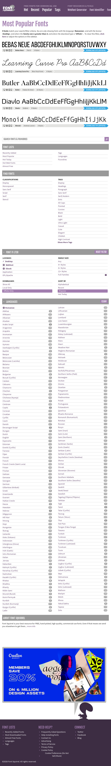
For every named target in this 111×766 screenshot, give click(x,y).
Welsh (60, 597)
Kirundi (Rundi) (9, 594)
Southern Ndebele (66, 477)
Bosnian (6, 368)
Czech (5, 421)
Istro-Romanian (9, 554)
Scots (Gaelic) (64, 447)
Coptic (5, 407)
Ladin (5, 610)
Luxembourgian (65, 324)
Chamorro (7, 387)
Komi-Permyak (9, 597)
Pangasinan (63, 391)
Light (60, 219)
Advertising (46, 741)
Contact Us (46, 738)
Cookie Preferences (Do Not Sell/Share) (57, 754)
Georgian (6, 481)
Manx (60, 341)
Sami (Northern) (65, 437)
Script (5, 193)
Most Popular (8, 156)
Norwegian (62, 377)
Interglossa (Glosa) (11, 544)
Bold (60, 216)
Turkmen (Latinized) (66, 544)
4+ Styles (62, 265)
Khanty (6, 587)
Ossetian (61, 387)
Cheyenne (7, 394)
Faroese (6, 451)
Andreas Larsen (29, 126)
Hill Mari (6, 517)
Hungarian (7, 527)
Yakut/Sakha (63, 603)
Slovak (61, 467)
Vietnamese (63, 577)
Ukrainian (62, 557)
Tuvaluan (62, 547)
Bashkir (6, 351)
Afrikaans (7, 314)
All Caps (61, 203)
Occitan (61, 381)
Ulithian (61, 560)
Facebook (81, 735)
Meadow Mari (63, 347)
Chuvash (6, 401)
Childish (61, 236)
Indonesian (7, 540)
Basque (6, 354)
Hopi (5, 524)
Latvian (61, 307)
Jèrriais (6, 560)
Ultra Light (62, 223)
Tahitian (61, 500)
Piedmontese (64, 397)
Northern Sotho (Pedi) (67, 374)
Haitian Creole (9, 501)
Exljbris (25, 108)
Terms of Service (48, 744)
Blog (79, 738)
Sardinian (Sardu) (65, 444)
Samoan (61, 440)
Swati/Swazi (63, 490)
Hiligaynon (7, 514)
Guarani (6, 497)
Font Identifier (97, 9)
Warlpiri (61, 593)
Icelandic (6, 534)
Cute (60, 229)
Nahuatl (61, 364)
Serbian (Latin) (64, 450)
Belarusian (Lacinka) (11, 361)
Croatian (6, 414)
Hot (26, 10)
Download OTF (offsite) (95, 50)
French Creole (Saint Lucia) (14, 464)
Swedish (61, 494)
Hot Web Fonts (9, 163)
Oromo (61, 384)
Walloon (61, 590)
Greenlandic (8, 494)
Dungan (6, 431)
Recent (35, 10)
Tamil (60, 507)
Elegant (61, 233)
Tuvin (60, 550)
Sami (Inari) (63, 430)
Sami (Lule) (63, 434)
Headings (62, 186)
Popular (47, 10)
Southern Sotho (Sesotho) (69, 480)
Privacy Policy (47, 747)
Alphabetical (63, 284)
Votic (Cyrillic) (64, 583)
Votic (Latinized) (65, 587)
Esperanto (7, 441)
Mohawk (61, 357)
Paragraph (62, 189)
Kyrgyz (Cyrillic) (9, 607)
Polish (60, 400)
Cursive (61, 209)
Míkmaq (61, 354)
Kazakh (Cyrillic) (9, 577)
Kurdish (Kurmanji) (11, 604)
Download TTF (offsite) (96, 126)
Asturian (6, 341)
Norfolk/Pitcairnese (66, 371)
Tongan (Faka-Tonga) (67, 527)
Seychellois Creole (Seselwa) (70, 457)
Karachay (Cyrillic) (10, 570)
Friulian (6, 471)
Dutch (5, 434)
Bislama (6, 364)
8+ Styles (62, 268)
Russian (61, 424)
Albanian (6, 318)
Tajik (60, 504)
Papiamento (63, 394)
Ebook (7, 268)
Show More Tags (65, 242)
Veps (60, 573)
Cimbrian (6, 404)
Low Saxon (62, 321)
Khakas (6, 580)
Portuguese (63, 404)
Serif (4, 196)
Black (60, 213)
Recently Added (9, 153)
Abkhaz (6, 311)
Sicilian (61, 464)
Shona (61, 460)
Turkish (61, 534)
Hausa (5, 504)
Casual (61, 226)
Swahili (61, 487)
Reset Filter (101, 252)
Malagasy (62, 331)
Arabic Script (8, 324)
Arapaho (6, 331)
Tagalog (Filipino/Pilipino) (69, 497)
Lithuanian (62, 311)
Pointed (61, 206)
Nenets (61, 367)
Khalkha (6, 584)
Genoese (6, 477)
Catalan (6, 381)
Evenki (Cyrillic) (9, 447)
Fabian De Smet (28, 90)
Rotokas (61, 420)
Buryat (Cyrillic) (9, 377)
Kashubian (7, 574)
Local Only (7, 288)
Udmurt (61, 554)
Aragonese (7, 328)
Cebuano (6, 384)
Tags (57, 10)
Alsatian (6, 321)
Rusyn (60, 427)
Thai (60, 520)
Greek (5, 491)
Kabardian (7, 564)
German (6, 484)
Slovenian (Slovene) (66, 470)
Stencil (5, 199)
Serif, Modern (63, 196)
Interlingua (7, 547)
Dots (60, 199)
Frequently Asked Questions (53, 732)
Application (7, 272)
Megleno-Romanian (66, 351)
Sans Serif (7, 189)
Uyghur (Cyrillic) (65, 563)
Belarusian (7, 358)
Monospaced (8, 186)
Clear (104, 301)
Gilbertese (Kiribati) (11, 487)
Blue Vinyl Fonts (37, 71)
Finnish (6, 457)
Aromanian (7, 334)
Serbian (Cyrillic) (65, 454)
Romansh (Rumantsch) (68, 417)
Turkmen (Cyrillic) (65, 540)
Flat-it (29, 50)
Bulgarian (7, 374)
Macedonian (63, 327)
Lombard (62, 317)
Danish (6, 424)
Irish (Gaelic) (8, 550)
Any (59, 261)
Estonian (6, 444)
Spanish (61, 484)
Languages (62, 156)
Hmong (6, 521)
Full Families (63, 275)
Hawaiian (6, 507)
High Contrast (64, 239)
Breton (6, 371)
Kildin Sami (7, 590)
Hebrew (6, 511)
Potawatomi (63, 407)
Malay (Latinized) (65, 334)
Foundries (62, 159)
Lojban (61, 314)
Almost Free (8, 166)
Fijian (5, 454)
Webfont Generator (77, 9)
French (6, 461)
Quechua (62, 410)
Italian (5, 557)
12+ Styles (62, 271)
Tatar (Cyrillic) (64, 510)
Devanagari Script (10, 427)
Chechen (6, 391)
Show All (6, 284)
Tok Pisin (62, 524)
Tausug (61, 514)
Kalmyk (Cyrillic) (9, 567)
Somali (61, 474)
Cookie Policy (47, 750)
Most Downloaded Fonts (15, 735)
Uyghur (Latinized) (66, 567)
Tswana (61, 530)
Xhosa (60, 600)
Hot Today (7, 159)
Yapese (61, 607)
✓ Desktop (8, 261)
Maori (60, 344)
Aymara (6, 344)
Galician (6, 474)
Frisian (5, 467)
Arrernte (6, 338)
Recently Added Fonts (14, 732)
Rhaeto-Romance (65, 414)
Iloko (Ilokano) (9, 537)
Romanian (8, 307)
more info (31, 626)
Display (6, 183)
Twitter (80, 732)
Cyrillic (5, 417)
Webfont (8, 265)
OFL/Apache (8, 275)
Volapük (61, 580)
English (6, 437)
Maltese (61, 337)
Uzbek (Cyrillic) (64, 570)
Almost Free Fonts (13, 738)
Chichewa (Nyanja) (10, 397)
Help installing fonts (50, 735)
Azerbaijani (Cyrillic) (11, 348)
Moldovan (62, 361)
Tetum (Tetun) (64, 517)
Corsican (6, 411)
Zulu (60, 610)
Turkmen (62, 537)
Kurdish (6, 600)
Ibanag (6, 531)
